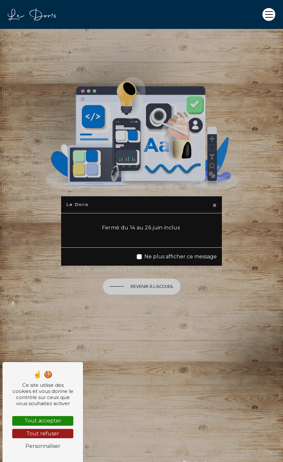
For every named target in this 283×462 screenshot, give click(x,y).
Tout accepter (42, 421)
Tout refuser (42, 434)
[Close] (214, 205)
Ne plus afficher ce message (180, 256)
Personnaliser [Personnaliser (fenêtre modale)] (42, 446)
